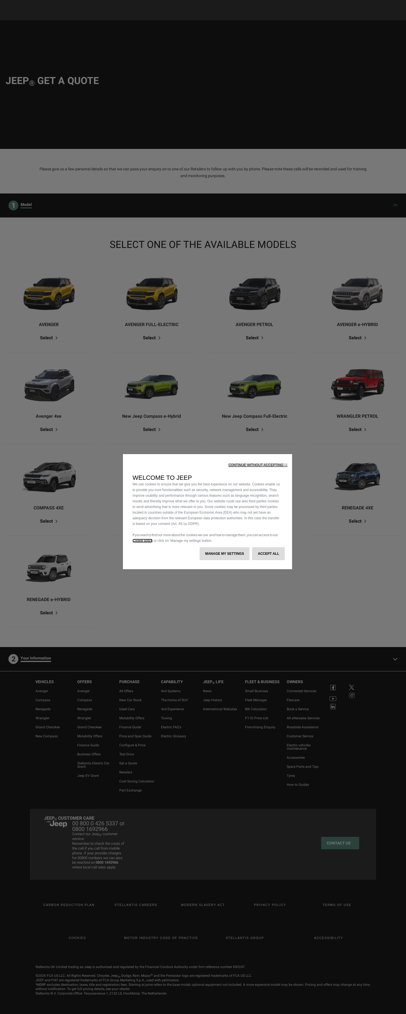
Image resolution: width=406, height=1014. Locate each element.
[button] (258, 465)
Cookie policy (143, 541)
